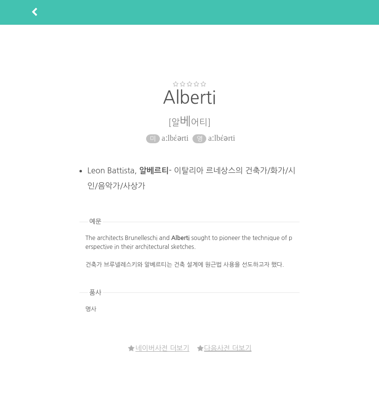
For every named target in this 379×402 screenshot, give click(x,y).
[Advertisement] (189, 52)
